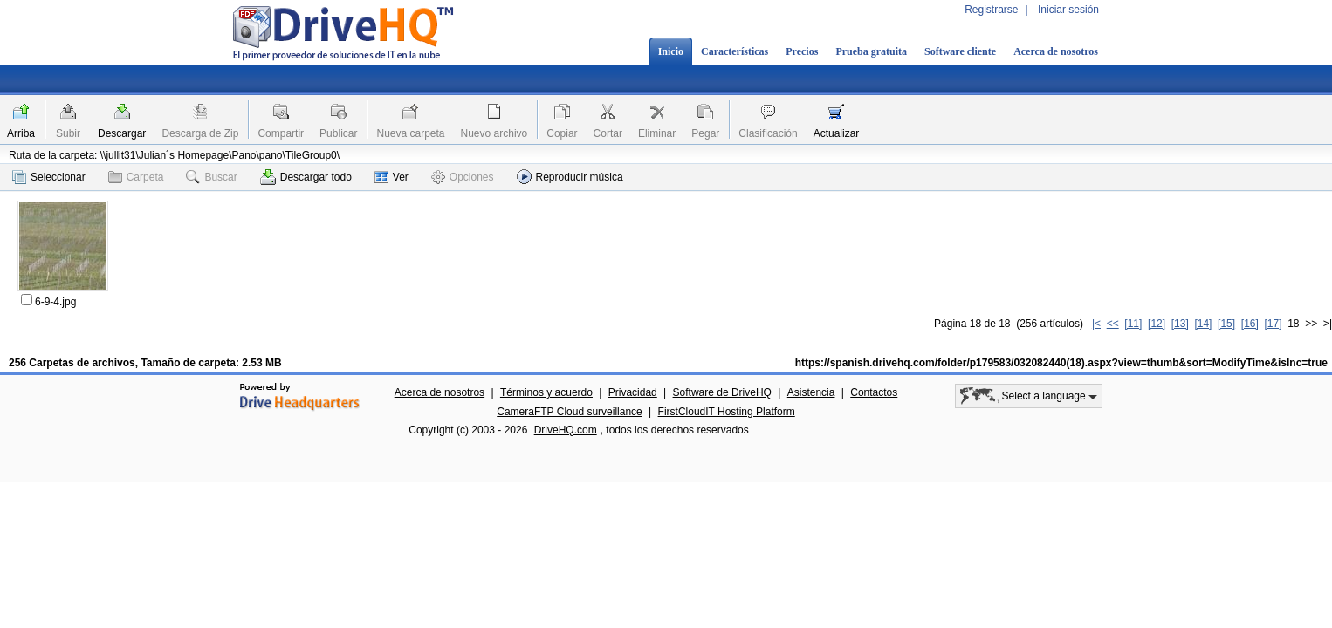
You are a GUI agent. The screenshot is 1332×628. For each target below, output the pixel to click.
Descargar (122, 133)
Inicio (670, 51)
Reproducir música (570, 176)
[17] (1272, 323)
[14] (1203, 323)
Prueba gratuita (871, 51)
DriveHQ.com (565, 430)
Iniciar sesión (1068, 9)
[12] (1156, 323)
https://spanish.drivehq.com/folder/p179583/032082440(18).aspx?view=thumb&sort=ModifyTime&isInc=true (1061, 363)
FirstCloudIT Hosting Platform (726, 412)
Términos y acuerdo (546, 392)
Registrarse (991, 9)
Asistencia (811, 392)
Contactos (873, 392)
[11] (1133, 323)
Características (734, 51)
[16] (1250, 323)
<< (1113, 323)
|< (1096, 323)
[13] (1180, 323)
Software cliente (960, 51)
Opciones (462, 177)
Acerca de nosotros (1055, 51)
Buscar (211, 177)
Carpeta (136, 177)
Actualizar (837, 133)
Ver (391, 177)
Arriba (21, 133)
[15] (1226, 323)
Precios (802, 51)
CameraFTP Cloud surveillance (569, 412)
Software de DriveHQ (722, 392)
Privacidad (632, 392)
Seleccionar (49, 177)
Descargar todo (306, 177)
